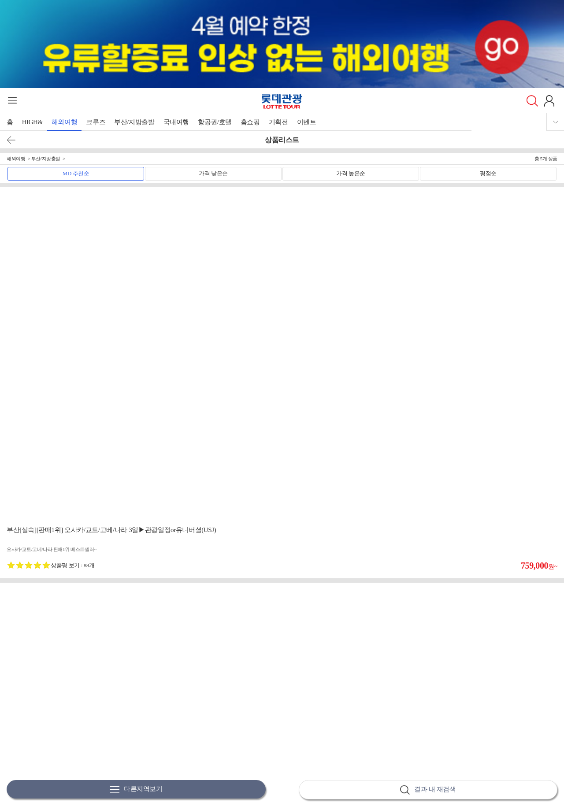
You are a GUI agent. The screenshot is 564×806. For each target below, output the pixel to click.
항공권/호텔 (215, 122)
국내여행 (176, 122)
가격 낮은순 (213, 173)
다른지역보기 (136, 789)
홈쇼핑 (250, 122)
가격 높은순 (350, 173)
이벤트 (306, 122)
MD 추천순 (76, 173)
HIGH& (32, 122)
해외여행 (64, 122)
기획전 (278, 122)
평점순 (488, 173)
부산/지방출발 (134, 122)
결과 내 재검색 (428, 790)
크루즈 (95, 122)
